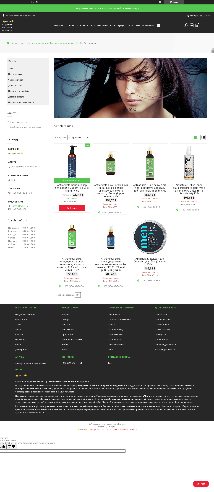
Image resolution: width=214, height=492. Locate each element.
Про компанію (15, 74)
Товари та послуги (20, 43)
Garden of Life (162, 324)
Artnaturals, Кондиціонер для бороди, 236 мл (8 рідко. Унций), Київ (72, 188)
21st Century (114, 314)
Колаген (66, 314)
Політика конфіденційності (21, 102)
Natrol (65, 349)
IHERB (79, 43)
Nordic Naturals (162, 339)
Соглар (65, 319)
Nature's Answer (162, 329)
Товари (70, 25)
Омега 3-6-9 (21, 319)
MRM (111, 349)
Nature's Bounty (116, 329)
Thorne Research (163, 319)
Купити (73, 208)
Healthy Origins (116, 334)
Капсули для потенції (165, 349)
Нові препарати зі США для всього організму (52, 43)
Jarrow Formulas (116, 344)
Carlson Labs (161, 314)
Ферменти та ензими (72, 339)
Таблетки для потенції (165, 344)
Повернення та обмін (18, 91)
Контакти (82, 25)
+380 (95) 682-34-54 (123, 25)
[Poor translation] (11, 446)
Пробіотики (67, 334)
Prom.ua (121, 424)
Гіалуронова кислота (25, 314)
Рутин (18, 344)
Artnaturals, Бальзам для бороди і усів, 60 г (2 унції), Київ (150, 261)
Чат (201, 483)
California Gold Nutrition (120, 319)
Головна (58, 25)
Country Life (160, 334)
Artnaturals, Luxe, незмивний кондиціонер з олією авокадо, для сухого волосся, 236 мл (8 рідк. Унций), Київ (111, 191)
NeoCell (112, 324)
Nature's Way (115, 339)
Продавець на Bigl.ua (107, 426)
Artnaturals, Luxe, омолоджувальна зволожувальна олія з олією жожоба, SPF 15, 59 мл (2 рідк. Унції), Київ (111, 264)
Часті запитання (15, 79)
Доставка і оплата (101, 25)
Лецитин (19, 329)
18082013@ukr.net (20, 206)
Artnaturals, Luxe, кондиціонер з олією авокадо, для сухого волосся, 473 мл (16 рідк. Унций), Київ (72, 264)
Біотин (65, 344)
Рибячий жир (68, 329)
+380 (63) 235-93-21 (145, 25)
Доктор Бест (21, 349)
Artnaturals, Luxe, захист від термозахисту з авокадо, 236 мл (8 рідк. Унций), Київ (150, 188)
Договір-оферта (16, 96)
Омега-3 (66, 324)
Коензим (19, 334)
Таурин (18, 324)
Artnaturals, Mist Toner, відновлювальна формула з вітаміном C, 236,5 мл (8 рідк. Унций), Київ (189, 189)
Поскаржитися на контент (100, 429)
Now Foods (20, 339)
